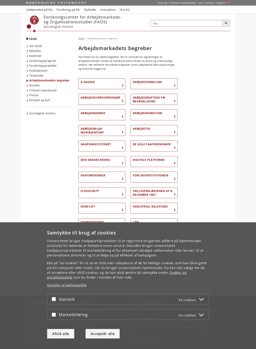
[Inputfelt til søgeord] (187, 23)
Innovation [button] (108, 10)
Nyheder (35, 51)
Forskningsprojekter (43, 65)
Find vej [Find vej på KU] (162, 3)
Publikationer (38, 70)
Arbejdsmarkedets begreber (49, 80)
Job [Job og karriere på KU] (201, 3)
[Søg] (226, 23)
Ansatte (34, 85)
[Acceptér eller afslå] (55, 299)
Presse (33, 95)
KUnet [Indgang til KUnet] (209, 3)
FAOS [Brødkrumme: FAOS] (81, 38)
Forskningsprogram (42, 61)
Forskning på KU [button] (68, 10)
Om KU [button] (125, 10)
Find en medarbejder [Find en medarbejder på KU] (183, 3)
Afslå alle (60, 333)
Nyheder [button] (90, 10)
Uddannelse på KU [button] (39, 10)
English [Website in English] (220, 3)
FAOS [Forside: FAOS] (33, 39)
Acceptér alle (103, 333)
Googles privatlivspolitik (67, 285)
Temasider (36, 75)
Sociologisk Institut (42, 113)
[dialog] (128, 285)
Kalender (35, 56)
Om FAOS (35, 46)
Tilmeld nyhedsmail (43, 90)
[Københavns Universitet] (33, 24)
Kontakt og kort (39, 100)
